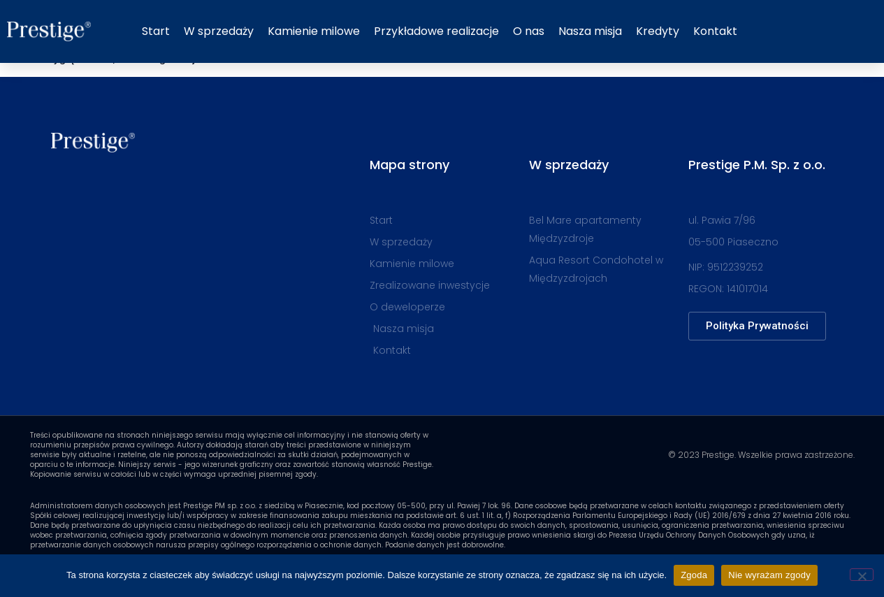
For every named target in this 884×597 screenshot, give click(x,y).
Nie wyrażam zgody (769, 575)
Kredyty (657, 31)
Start (156, 31)
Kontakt (715, 31)
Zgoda (694, 575)
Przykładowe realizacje (436, 31)
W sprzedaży (219, 31)
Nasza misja (590, 31)
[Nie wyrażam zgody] (862, 574)
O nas (528, 31)
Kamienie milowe (314, 31)
